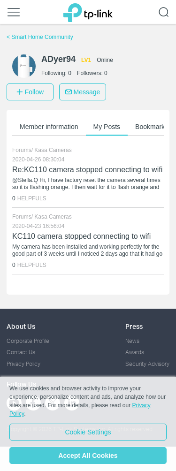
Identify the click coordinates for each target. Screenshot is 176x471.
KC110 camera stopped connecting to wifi (81, 236)
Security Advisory (147, 363)
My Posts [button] (107, 126)
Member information (49, 126)
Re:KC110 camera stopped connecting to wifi (87, 170)
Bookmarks (151, 126)
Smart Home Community (40, 37)
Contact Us (21, 352)
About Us (21, 326)
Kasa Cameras (52, 150)
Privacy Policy (23, 363)
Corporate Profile (28, 340)
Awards (134, 352)
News (132, 340)
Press (134, 326)
